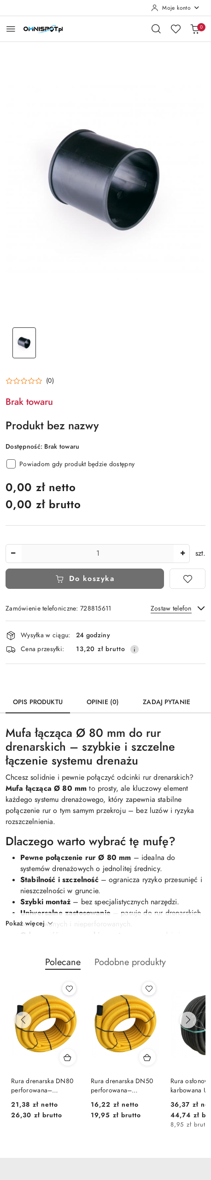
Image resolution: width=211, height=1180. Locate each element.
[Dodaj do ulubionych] (187, 579)
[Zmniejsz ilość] (13, 554)
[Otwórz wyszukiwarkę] (156, 28)
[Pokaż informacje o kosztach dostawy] (134, 649)
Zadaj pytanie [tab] (166, 702)
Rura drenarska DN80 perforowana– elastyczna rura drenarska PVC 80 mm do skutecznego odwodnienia (43, 1086)
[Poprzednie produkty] (23, 1020)
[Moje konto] (175, 8)
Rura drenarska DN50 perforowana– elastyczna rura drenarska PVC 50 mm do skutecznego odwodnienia (123, 1086)
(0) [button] (50, 381)
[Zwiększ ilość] (182, 554)
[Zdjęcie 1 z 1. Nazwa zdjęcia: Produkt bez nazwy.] (24, 342)
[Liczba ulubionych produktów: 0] (175, 28)
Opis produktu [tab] (38, 702)
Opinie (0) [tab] (103, 702)
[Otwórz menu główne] (11, 29)
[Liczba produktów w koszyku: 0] (195, 28)
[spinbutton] (98, 554)
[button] (30, 381)
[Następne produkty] (188, 1020)
